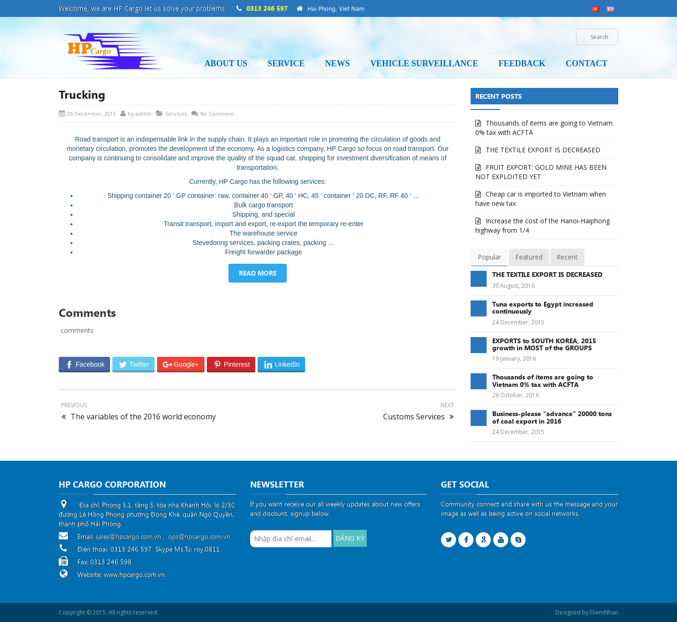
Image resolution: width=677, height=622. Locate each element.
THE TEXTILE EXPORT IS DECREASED (543, 149)
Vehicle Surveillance (424, 63)
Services (176, 113)
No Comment (217, 113)
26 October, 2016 (515, 395)
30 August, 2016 (513, 286)
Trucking (82, 94)
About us (226, 63)
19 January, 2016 (514, 358)
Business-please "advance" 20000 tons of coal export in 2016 (552, 417)
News (337, 63)
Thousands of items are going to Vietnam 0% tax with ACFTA (544, 127)
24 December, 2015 (518, 322)
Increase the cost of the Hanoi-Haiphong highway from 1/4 (542, 225)
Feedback (521, 63)
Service (286, 63)
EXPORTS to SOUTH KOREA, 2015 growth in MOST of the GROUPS (544, 344)
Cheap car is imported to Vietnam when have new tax (540, 198)
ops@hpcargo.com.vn (199, 536)
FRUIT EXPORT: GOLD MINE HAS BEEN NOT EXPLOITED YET (540, 172)
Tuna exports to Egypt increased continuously (542, 307)
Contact (586, 63)
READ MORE (257, 272)
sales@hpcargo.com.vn (128, 536)
